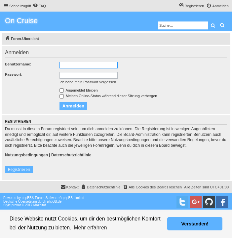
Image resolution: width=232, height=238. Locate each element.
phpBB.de (54, 201)
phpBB (27, 198)
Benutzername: (18, 64)
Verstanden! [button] (195, 223)
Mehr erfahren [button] (90, 227)
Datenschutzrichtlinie (71, 155)
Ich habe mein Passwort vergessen (87, 82)
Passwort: (13, 74)
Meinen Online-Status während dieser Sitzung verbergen (108, 96)
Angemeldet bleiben (78, 90)
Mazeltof (39, 205)
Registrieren (19, 169)
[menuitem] (39, 6)
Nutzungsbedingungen (26, 155)
